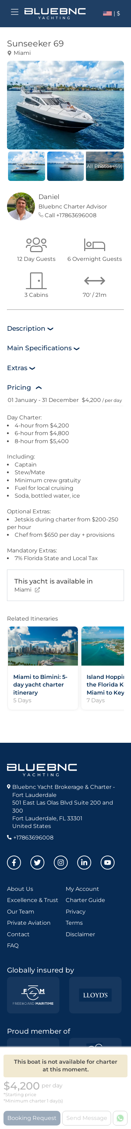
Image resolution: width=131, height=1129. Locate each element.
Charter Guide (85, 900)
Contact (18, 934)
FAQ (13, 945)
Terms (74, 922)
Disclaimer (80, 934)
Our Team (20, 911)
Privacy (76, 911)
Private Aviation (29, 922)
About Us (20, 889)
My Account (82, 889)
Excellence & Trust (32, 900)
